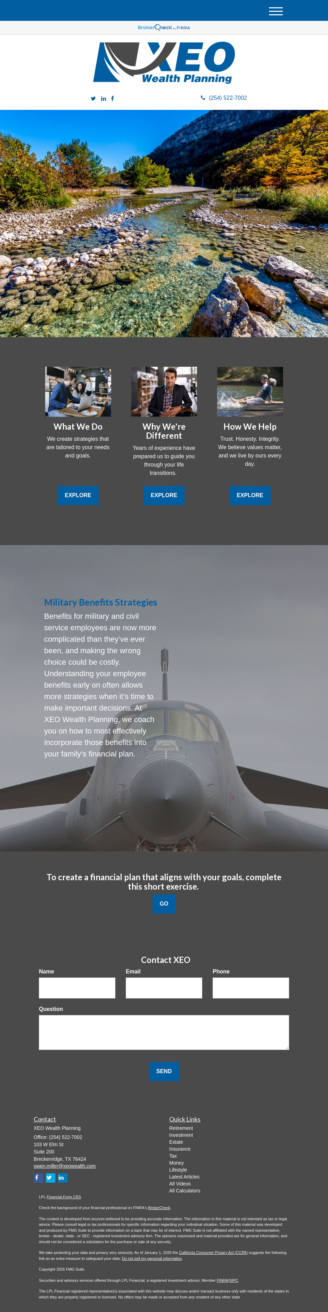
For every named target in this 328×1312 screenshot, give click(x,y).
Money (176, 1163)
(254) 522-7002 (224, 98)
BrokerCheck (159, 1208)
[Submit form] (164, 1071)
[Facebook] (112, 99)
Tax (173, 1156)
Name (46, 971)
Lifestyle (178, 1170)
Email (133, 971)
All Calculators (184, 1190)
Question (51, 1009)
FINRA (222, 1280)
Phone (221, 971)
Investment (181, 1135)
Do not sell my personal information (152, 1258)
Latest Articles (184, 1177)
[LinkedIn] (103, 99)
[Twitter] (93, 99)
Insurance (179, 1149)
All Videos (180, 1184)
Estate (176, 1142)
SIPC (233, 1280)
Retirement (181, 1128)
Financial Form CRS (64, 1197)
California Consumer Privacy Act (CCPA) (213, 1252)
